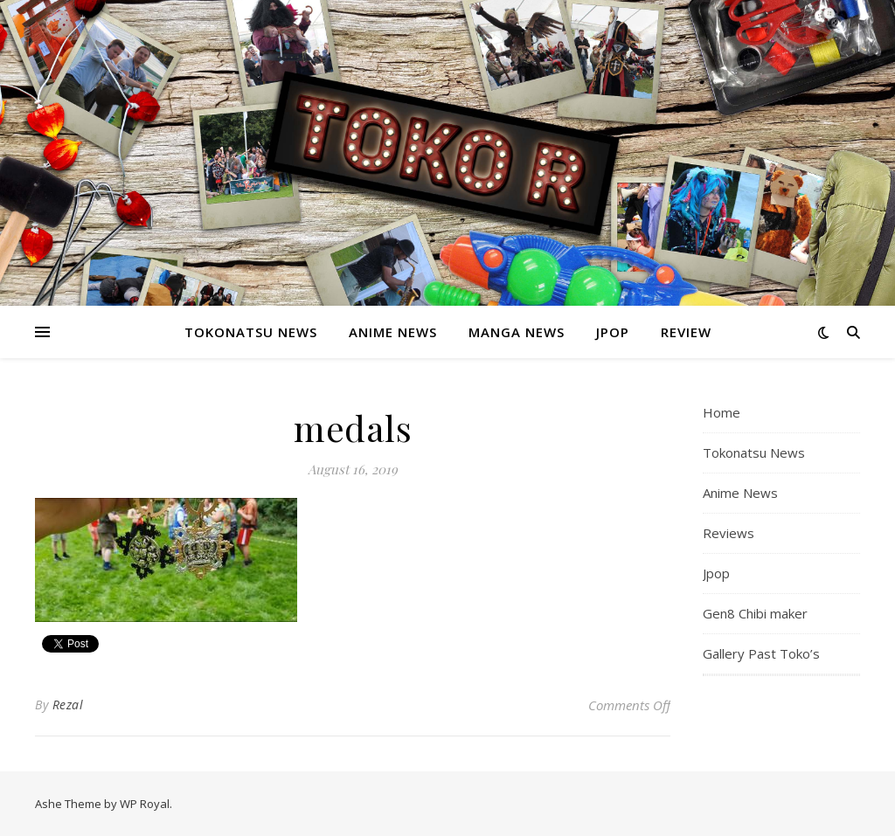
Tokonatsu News (250, 332)
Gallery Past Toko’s (761, 653)
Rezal (68, 704)
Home (721, 412)
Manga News (516, 332)
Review (686, 332)
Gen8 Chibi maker (755, 613)
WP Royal (145, 804)
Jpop (612, 332)
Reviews (728, 533)
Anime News (393, 332)
